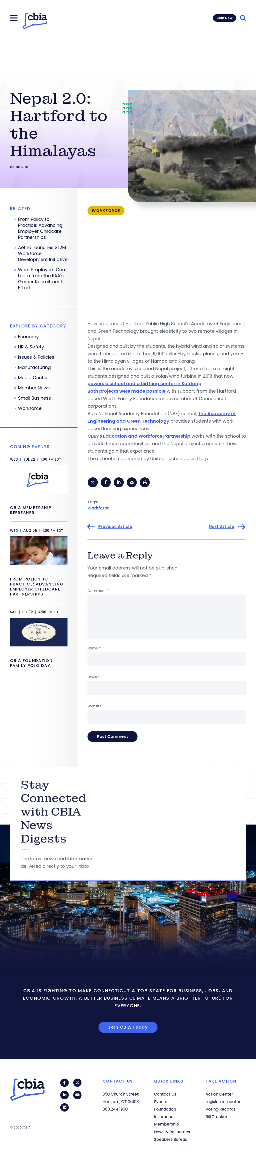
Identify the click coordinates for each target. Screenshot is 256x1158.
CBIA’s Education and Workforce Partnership (139, 436)
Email (94, 677)
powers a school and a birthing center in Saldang (145, 383)
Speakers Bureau (170, 1139)
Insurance (164, 1117)
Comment (98, 591)
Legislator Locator (223, 1102)
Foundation (165, 1109)
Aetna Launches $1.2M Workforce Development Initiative (43, 254)
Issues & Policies (36, 357)
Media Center (33, 378)
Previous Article (115, 527)
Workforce (99, 508)
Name (94, 648)
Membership (166, 1124)
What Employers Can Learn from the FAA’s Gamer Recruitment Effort (41, 279)
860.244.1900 (115, 1109)
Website (95, 706)
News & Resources (172, 1132)
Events (160, 1102)
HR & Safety (31, 347)
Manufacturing (34, 367)
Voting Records (221, 1109)
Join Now (224, 17)
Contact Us (165, 1094)
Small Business (34, 398)
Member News (34, 388)
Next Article (221, 527)
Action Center (219, 1094)
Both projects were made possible (127, 391)
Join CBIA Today (128, 1028)
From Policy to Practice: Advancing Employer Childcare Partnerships (40, 228)
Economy (28, 337)
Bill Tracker (217, 1117)
